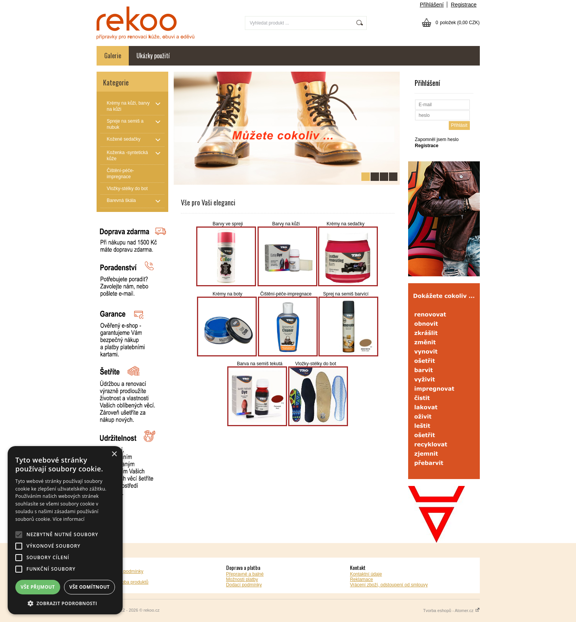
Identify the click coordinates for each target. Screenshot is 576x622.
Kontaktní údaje (366, 574)
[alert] (65, 530)
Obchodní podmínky (122, 571)
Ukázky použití (153, 55)
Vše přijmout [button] (38, 587)
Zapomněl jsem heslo (437, 139)
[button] (65, 603)
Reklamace (361, 579)
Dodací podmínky (244, 585)
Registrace (464, 5)
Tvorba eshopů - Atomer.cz (451, 610)
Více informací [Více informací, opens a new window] (69, 519)
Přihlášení (431, 5)
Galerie (112, 55)
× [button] (114, 454)
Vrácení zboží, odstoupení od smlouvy (389, 585)
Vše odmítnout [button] (89, 587)
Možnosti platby (242, 579)
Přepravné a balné (245, 574)
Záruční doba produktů (125, 582)
